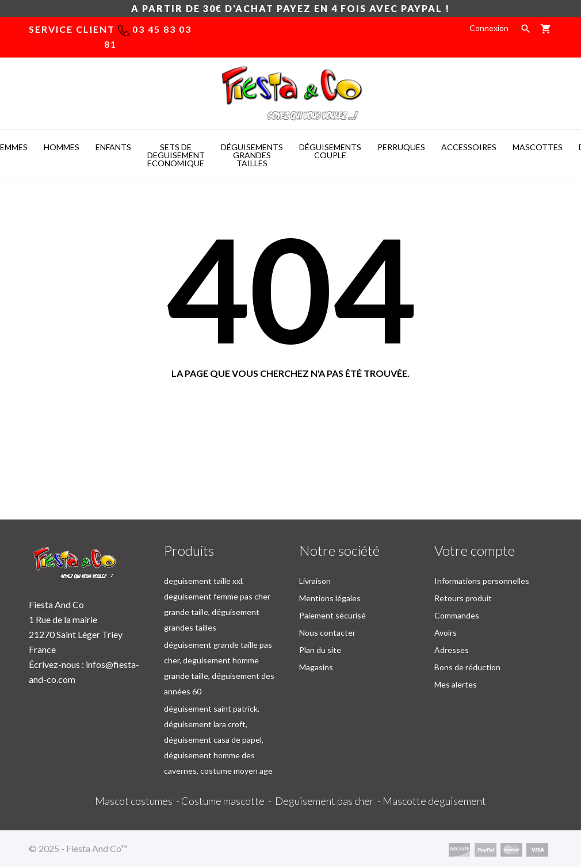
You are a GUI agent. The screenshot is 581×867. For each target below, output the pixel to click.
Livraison (315, 581)
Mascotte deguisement (434, 801)
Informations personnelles (481, 581)
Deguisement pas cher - (329, 801)
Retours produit (463, 598)
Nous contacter (327, 632)
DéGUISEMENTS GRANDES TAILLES (252, 155)
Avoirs (445, 632)
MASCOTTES (538, 147)
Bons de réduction (467, 667)
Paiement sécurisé (332, 615)
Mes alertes (455, 684)
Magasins (316, 667)
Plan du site (320, 650)
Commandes (456, 615)
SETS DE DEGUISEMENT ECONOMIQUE (176, 155)
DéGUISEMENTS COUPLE (330, 151)
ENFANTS (113, 147)
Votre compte (474, 550)
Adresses (451, 650)
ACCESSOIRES (468, 147)
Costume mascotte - (228, 801)
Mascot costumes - (138, 801)
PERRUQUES (401, 147)
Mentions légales (330, 598)
